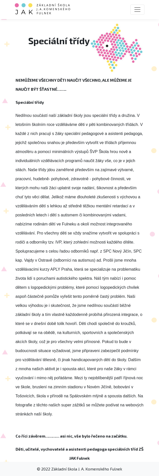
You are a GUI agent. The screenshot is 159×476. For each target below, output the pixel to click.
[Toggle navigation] (137, 10)
